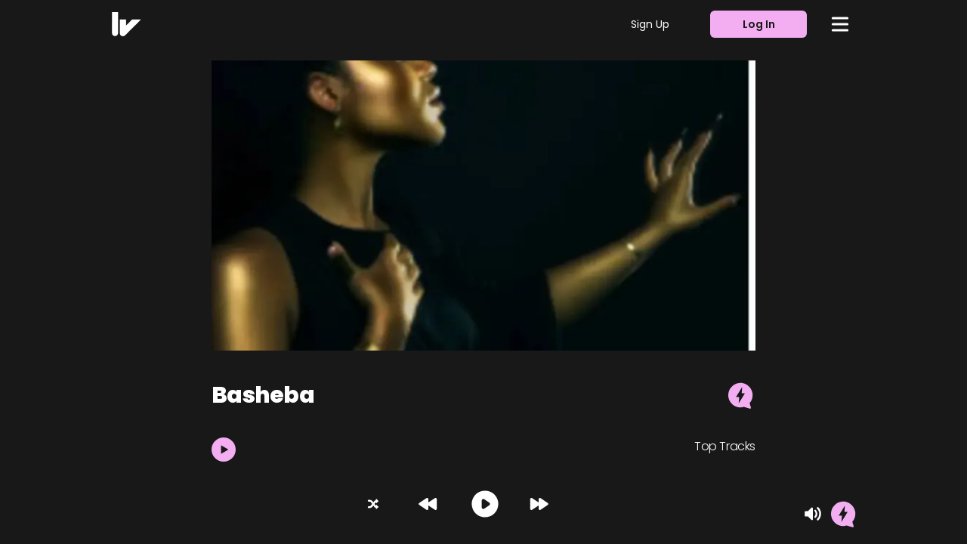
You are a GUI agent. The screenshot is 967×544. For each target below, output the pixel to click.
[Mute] (813, 514)
